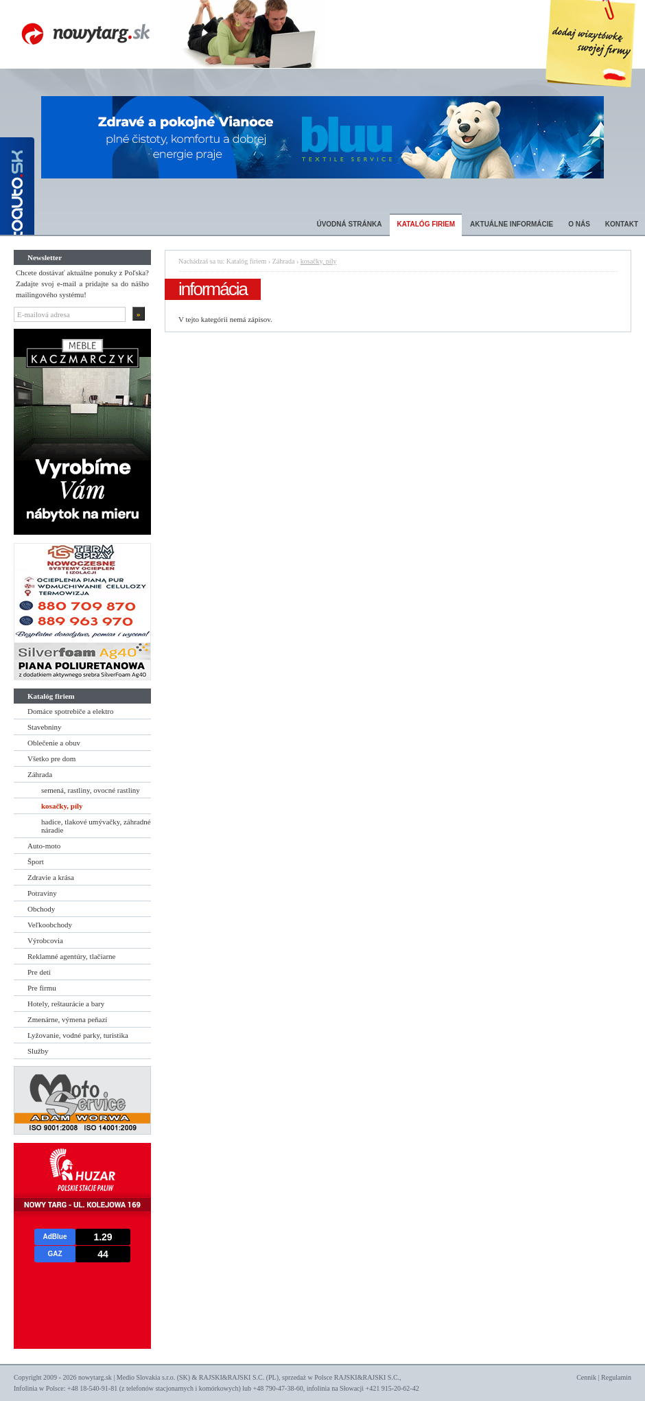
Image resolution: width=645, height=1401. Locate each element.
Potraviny (42, 893)
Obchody (41, 909)
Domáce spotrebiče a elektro (70, 711)
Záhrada (39, 774)
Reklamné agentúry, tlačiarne (71, 956)
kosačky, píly (62, 806)
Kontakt (621, 224)
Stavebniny (44, 727)
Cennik (586, 1377)
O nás (579, 224)
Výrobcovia (45, 940)
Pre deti (39, 972)
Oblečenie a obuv (53, 743)
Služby (38, 1051)
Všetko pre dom (51, 758)
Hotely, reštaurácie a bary (65, 1003)
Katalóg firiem (426, 224)
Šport (35, 861)
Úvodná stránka (349, 224)
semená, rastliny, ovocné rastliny (90, 790)
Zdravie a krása (50, 877)
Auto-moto (43, 846)
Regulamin (616, 1377)
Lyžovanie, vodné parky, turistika (77, 1035)
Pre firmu (41, 988)
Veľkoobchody (49, 925)
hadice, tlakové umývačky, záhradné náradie (96, 826)
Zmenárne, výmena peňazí (67, 1019)
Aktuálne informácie (511, 224)
